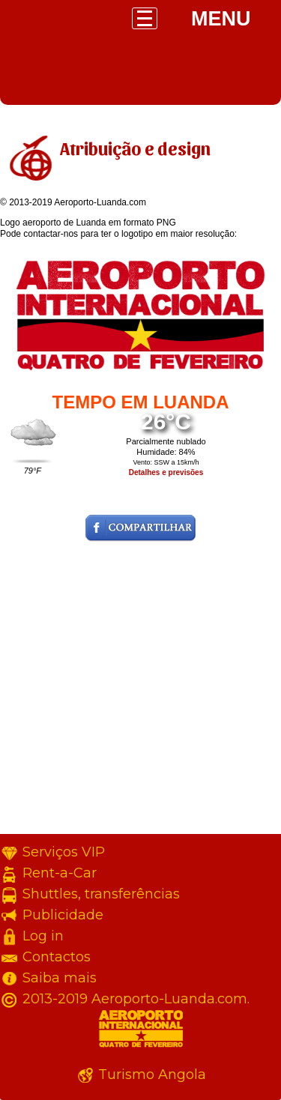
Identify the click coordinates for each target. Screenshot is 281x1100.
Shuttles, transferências (101, 894)
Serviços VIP (63, 852)
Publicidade (62, 915)
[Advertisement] (140, 693)
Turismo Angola (152, 1074)
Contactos (56, 957)
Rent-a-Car (59, 873)
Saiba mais (59, 978)
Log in (43, 936)
